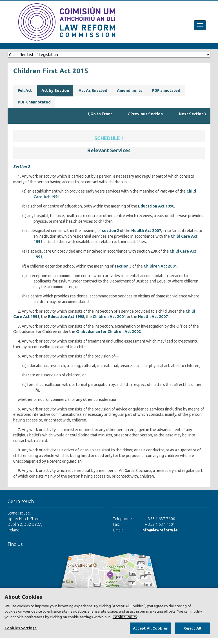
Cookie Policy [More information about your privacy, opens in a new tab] (124, 617)
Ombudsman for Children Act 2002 (108, 331)
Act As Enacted (93, 90)
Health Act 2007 (146, 230)
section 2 (110, 230)
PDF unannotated (34, 102)
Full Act (25, 90)
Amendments (129, 90)
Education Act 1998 (156, 206)
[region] (109, 613)
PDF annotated (166, 90)
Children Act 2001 (160, 266)
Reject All (192, 628)
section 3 (123, 266)
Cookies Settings (21, 628)
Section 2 (21, 166)
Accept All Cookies (150, 628)
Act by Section (55, 90)
